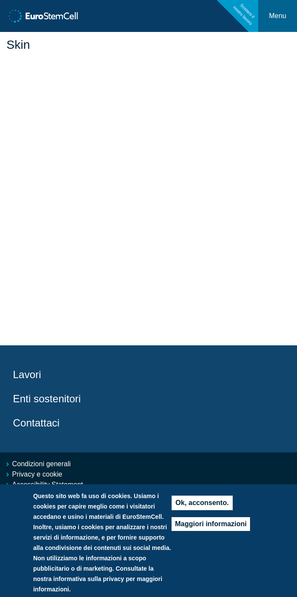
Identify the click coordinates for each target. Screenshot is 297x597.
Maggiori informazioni (211, 531)
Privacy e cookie (37, 474)
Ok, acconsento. (202, 510)
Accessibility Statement (47, 484)
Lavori (27, 374)
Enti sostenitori (47, 398)
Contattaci (36, 423)
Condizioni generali (41, 463)
